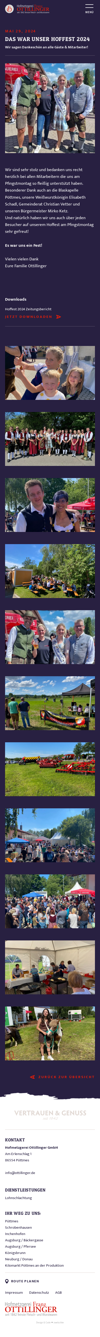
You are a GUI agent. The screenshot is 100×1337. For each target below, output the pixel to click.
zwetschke (59, 1323)
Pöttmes (11, 1221)
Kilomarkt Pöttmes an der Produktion (34, 1265)
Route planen (22, 1281)
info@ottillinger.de (20, 1173)
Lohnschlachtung (18, 1198)
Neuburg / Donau (19, 1259)
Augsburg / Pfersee (20, 1246)
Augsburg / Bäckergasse (24, 1240)
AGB (58, 1292)
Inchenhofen (15, 1234)
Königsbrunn (15, 1253)
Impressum (14, 1292)
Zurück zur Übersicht (66, 1077)
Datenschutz (39, 1292)
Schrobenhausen (18, 1227)
